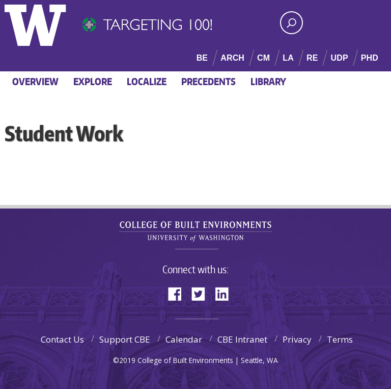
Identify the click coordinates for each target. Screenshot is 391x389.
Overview (35, 81)
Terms (340, 339)
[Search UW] (291, 22)
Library (268, 81)
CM (263, 58)
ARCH (232, 58)
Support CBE (124, 339)
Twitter (202, 292)
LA (288, 58)
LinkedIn (225, 292)
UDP (339, 58)
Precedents (208, 81)
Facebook (178, 292)
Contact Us (62, 339)
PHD (369, 58)
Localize (146, 81)
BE (202, 58)
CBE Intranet (242, 339)
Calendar (183, 339)
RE (312, 58)
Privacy (297, 339)
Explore (92, 81)
